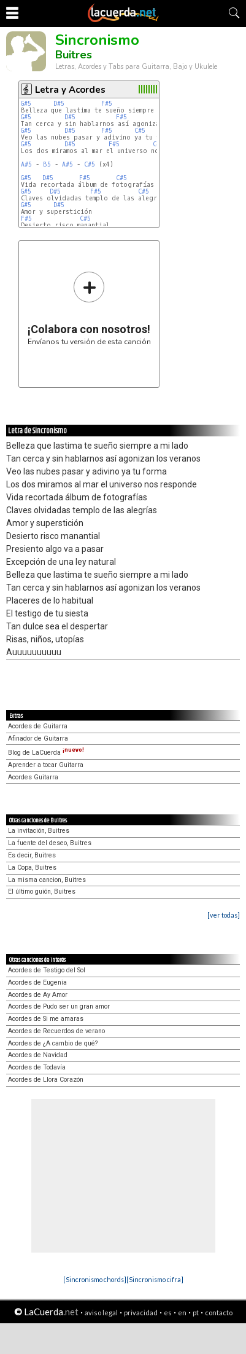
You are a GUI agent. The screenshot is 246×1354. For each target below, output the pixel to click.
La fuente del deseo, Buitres (49, 843)
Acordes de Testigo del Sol (46, 970)
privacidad (141, 1313)
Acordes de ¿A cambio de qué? (53, 1043)
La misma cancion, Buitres (47, 880)
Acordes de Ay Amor (37, 995)
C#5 (139, 131)
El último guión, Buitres (41, 891)
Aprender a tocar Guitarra (45, 765)
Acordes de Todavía (37, 1067)
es (168, 1313)
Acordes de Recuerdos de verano (56, 1031)
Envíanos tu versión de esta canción (89, 308)
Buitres (73, 54)
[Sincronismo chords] (94, 1279)
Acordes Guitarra (33, 777)
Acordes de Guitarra (37, 726)
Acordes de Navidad (37, 1055)
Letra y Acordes (70, 90)
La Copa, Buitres (32, 868)
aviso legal (101, 1313)
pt (196, 1313)
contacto (219, 1313)
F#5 (106, 104)
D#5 (58, 104)
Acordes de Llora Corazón (45, 1080)
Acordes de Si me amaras (45, 1019)
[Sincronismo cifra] (154, 1279)
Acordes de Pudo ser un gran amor (59, 1006)
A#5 (26, 164)
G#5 (26, 104)
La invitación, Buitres (38, 831)
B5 (47, 164)
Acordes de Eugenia (37, 982)
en (182, 1313)
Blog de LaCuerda (46, 753)
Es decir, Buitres (32, 855)
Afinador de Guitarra (38, 738)
